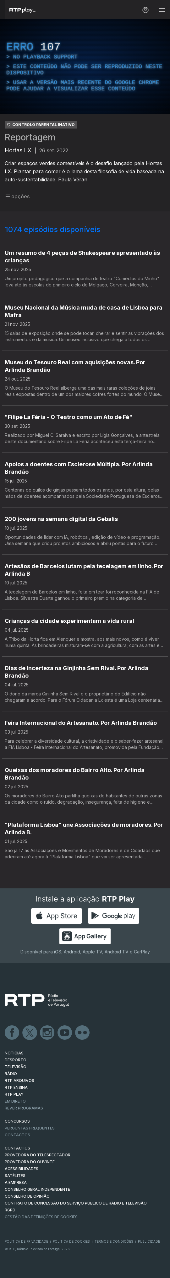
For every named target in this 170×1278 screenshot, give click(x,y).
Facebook (12, 1032)
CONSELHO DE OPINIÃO (27, 1196)
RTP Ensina (16, 1087)
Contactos (17, 1135)
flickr (82, 1032)
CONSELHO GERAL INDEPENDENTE (37, 1189)
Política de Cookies (71, 1241)
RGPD (10, 1210)
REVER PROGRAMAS (24, 1108)
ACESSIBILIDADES (21, 1168)
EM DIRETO (15, 1101)
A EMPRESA (16, 1182)
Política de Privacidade (26, 1241)
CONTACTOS (17, 1148)
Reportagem (30, 137)
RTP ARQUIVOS (19, 1080)
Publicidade (149, 1241)
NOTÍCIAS (14, 1053)
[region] (85, 66)
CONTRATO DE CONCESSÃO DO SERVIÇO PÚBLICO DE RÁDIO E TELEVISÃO (76, 1203)
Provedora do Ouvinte (30, 1161)
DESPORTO (15, 1060)
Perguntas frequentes (30, 1128)
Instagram (47, 1032)
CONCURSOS (17, 1121)
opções (17, 196)
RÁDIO (11, 1073)
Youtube (65, 1032)
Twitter (29, 1032)
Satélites (15, 1175)
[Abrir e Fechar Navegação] (162, 10)
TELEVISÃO (15, 1066)
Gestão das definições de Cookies (41, 1217)
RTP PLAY (14, 1094)
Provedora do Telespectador (37, 1155)
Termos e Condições (114, 1241)
